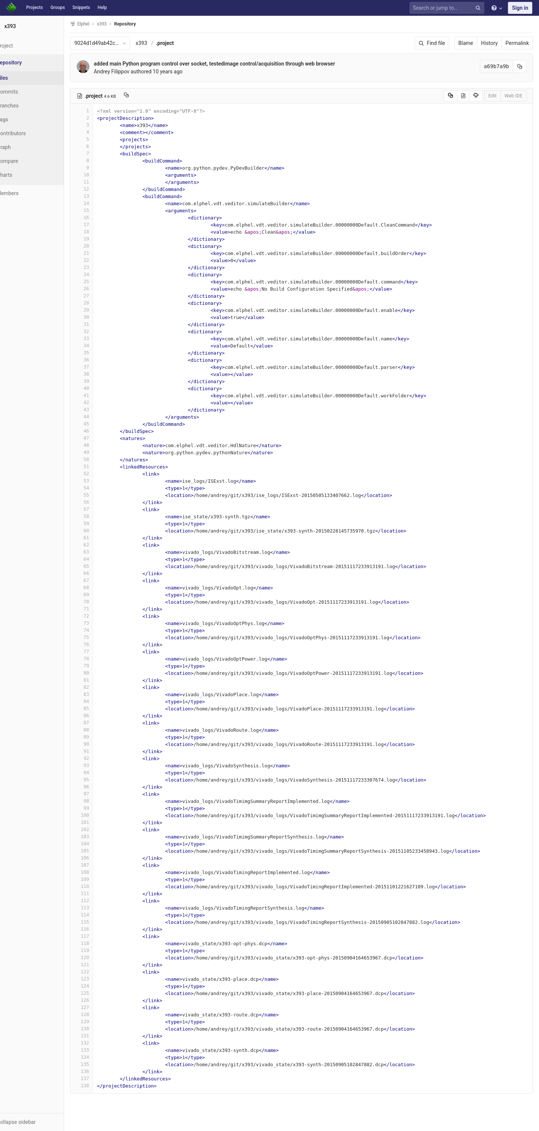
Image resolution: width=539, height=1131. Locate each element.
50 (99, 459)
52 (99, 473)
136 (99, 1071)
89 (99, 737)
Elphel (97, 24)
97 (99, 794)
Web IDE (514, 95)
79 (99, 665)
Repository (143, 24)
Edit (492, 95)
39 (99, 381)
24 (99, 274)
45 (99, 424)
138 (99, 1085)
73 (99, 623)
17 (99, 224)
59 (99, 523)
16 (99, 217)
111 (99, 893)
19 (99, 239)
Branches (26, 106)
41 (99, 395)
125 (99, 993)
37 (99, 367)
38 (99, 374)
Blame (466, 43)
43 (99, 409)
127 (99, 1007)
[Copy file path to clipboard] (144, 96)
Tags (20, 119)
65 (99, 566)
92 (99, 758)
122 (99, 971)
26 (99, 288)
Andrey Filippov (129, 72)
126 (99, 1000)
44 (99, 416)
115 (99, 922)
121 (99, 964)
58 (99, 516)
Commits (25, 92)
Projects (34, 7)
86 (99, 715)
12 (99, 189)
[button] (41, 1122)
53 (99, 480)
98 (99, 801)
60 (99, 530)
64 (99, 559)
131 (99, 1035)
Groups (58, 7)
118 (99, 943)
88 (99, 730)
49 (99, 452)
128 (99, 1014)
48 (99, 445)
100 (99, 815)
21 (99, 253)
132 (99, 1043)
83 (99, 694)
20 (99, 246)
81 (99, 680)
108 (99, 872)
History (489, 43)
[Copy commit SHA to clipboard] (520, 66)
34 (99, 345)
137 (99, 1078)
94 (99, 772)
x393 (159, 43)
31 (99, 324)
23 (99, 267)
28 (99, 303)
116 (99, 929)
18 (99, 231)
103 (99, 836)
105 (99, 850)
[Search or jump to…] (448, 8)
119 (99, 950)
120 (99, 957)
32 (99, 331)
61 (99, 537)
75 (99, 637)
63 (99, 552)
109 (99, 879)
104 (99, 843)
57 (99, 509)
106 (99, 858)
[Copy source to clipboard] (450, 95)
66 (99, 573)
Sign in (520, 8)
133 (99, 1050)
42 (99, 402)
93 (99, 765)
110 (99, 886)
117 (99, 936)
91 (99, 751)
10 (99, 175)
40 (99, 388)
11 (99, 182)
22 (99, 260)
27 (99, 295)
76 (99, 644)
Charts (22, 175)
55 (99, 495)
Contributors (29, 133)
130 (99, 1028)
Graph (22, 147)
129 (99, 1021)
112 (99, 900)
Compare (25, 161)
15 (99, 210)
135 (99, 1064)
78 (99, 658)
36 (99, 360)
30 (99, 317)
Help (102, 7)
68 (99, 587)
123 (99, 979)
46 (99, 431)
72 (99, 616)
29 (99, 310)
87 (99, 722)
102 (99, 829)
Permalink (517, 43)
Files (20, 78)
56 (99, 502)
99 (99, 808)
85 (99, 708)
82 (99, 687)
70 (99, 601)
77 (99, 651)
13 (99, 196)
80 (99, 673)
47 (99, 438)
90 (99, 744)
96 (99, 786)
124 (99, 986)
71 (99, 609)
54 (99, 488)
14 (99, 203)
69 (99, 594)
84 (99, 701)
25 (99, 281)
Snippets (81, 7)
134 (99, 1057)
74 (99, 630)
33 (99, 338)
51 (99, 466)
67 (99, 580)
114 (99, 915)
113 (99, 907)
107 (99, 865)
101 (99, 822)
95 (99, 779)
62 (99, 545)
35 (99, 352)
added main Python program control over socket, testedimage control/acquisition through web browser (232, 64)
